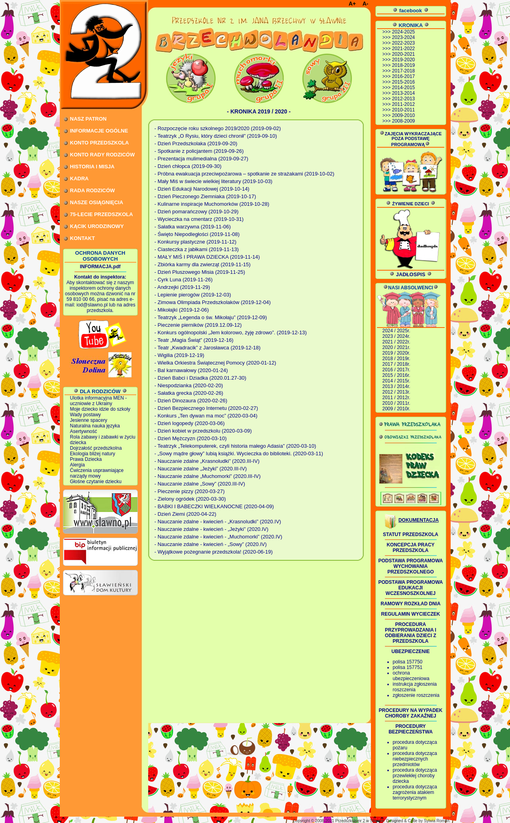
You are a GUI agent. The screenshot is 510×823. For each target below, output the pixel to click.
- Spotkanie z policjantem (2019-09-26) (199, 151)
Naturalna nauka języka (95, 426)
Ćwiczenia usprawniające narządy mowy (97, 473)
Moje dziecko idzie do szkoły (100, 409)
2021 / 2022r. (396, 342)
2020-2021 (403, 54)
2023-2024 (403, 37)
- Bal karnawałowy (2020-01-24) (191, 370)
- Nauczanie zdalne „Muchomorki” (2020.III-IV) (208, 476)
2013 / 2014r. (396, 386)
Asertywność (83, 431)
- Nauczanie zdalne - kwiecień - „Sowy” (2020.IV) (211, 544)
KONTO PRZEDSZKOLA (99, 143)
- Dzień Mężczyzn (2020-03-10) (191, 438)
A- (366, 3)
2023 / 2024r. (396, 336)
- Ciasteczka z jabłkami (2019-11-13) (197, 249)
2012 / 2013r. (396, 392)
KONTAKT (82, 238)
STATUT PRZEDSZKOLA (410, 534)
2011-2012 (403, 104)
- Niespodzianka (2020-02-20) (189, 385)
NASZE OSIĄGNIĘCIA (97, 202)
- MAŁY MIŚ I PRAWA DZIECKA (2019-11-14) (207, 257)
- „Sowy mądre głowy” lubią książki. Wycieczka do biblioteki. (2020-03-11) (239, 453)
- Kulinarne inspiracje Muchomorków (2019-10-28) (212, 204)
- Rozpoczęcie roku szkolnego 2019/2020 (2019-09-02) (218, 128)
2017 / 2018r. (396, 364)
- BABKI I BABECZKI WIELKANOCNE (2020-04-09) (214, 506)
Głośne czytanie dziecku (96, 481)
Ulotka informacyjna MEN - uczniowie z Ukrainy (98, 400)
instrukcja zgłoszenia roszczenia (415, 686)
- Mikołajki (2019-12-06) (182, 310)
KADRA (79, 178)
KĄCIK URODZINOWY (97, 226)
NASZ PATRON (88, 119)
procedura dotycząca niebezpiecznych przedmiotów (415, 759)
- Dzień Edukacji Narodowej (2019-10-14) (202, 189)
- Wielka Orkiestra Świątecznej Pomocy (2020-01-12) (216, 363)
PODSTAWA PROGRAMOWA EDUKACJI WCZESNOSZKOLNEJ (411, 587)
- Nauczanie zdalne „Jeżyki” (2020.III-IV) (201, 469)
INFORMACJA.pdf (100, 266)
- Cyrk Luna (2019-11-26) (184, 280)
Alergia (77, 465)
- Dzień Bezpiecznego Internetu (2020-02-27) (206, 408)
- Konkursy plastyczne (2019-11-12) (196, 242)
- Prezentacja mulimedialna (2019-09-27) (202, 159)
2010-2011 (403, 110)
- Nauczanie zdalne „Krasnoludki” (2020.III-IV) (207, 461)
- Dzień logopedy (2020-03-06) (190, 423)
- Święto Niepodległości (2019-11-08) (197, 234)
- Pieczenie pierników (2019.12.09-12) (198, 325)
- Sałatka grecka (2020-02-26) (189, 393)
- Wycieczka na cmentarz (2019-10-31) (199, 219)
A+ (352, 3)
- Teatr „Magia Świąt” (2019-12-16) (194, 340)
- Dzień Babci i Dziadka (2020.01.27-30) (201, 378)
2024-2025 (403, 32)
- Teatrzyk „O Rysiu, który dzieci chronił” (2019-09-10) (216, 136)
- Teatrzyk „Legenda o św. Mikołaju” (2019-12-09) (211, 317)
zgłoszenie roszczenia (416, 695)
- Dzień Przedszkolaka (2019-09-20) (196, 143)
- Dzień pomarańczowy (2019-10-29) (197, 212)
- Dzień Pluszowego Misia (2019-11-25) (200, 272)
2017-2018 (403, 71)
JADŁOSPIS (411, 274)
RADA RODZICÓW (92, 190)
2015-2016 (403, 82)
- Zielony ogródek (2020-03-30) (190, 499)
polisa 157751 (408, 667)
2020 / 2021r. (396, 347)
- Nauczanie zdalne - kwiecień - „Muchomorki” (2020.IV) (218, 537)
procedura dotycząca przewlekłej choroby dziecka (415, 775)
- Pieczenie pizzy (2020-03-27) (190, 491)
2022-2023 (403, 43)
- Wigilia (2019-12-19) (179, 355)
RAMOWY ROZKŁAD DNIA (410, 604)
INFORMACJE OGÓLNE (99, 131)
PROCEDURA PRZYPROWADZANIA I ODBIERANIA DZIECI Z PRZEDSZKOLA (410, 633)
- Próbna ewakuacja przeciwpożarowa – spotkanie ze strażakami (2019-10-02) (245, 174)
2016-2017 (403, 76)
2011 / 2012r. (396, 397)
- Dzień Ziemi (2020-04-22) (185, 514)
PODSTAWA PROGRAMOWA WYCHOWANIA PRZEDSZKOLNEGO (411, 566)
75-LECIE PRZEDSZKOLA (101, 214)
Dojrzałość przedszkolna (96, 448)
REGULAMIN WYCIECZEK (410, 614)
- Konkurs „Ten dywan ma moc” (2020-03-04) (206, 416)
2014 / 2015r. (396, 381)
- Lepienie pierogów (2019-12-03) (193, 295)
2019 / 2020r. (396, 353)
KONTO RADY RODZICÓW (102, 155)
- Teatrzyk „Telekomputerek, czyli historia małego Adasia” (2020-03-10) (235, 446)
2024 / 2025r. (396, 330)
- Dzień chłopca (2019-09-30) (188, 166)
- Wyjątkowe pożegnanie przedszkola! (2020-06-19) (214, 552)
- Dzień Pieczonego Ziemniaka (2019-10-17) (205, 196)
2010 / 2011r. (396, 403)
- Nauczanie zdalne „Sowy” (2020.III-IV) (200, 484)
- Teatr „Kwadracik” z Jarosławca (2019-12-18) (208, 348)
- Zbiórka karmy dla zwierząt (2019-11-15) (203, 264)
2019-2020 (403, 59)
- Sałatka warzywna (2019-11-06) (193, 227)
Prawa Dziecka (86, 459)
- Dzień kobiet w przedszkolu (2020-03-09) (203, 431)
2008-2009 (403, 121)
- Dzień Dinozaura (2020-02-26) (191, 401)
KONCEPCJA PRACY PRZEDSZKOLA (410, 547)
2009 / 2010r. (396, 409)
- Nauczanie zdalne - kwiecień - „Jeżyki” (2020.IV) (212, 529)
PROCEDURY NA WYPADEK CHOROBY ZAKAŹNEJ (410, 713)
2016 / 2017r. (396, 369)
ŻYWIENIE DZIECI (410, 203)
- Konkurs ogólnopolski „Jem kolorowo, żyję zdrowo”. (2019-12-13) (231, 332)
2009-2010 (403, 115)
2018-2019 (403, 65)
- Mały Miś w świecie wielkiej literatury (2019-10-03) (214, 181)
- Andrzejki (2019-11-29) (182, 287)
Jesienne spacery (88, 420)
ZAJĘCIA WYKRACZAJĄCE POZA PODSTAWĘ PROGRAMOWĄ (410, 139)
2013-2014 (403, 93)
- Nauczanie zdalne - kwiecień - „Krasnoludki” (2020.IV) (218, 522)
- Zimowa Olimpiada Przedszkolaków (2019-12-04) (213, 302)
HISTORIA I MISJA (92, 167)
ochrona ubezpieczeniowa (411, 675)
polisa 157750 (408, 662)
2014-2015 (403, 87)
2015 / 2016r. (396, 375)
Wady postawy (85, 414)
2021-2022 (403, 48)
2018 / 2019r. (396, 358)
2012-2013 (403, 98)
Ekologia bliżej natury (92, 453)
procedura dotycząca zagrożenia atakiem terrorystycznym (415, 792)
